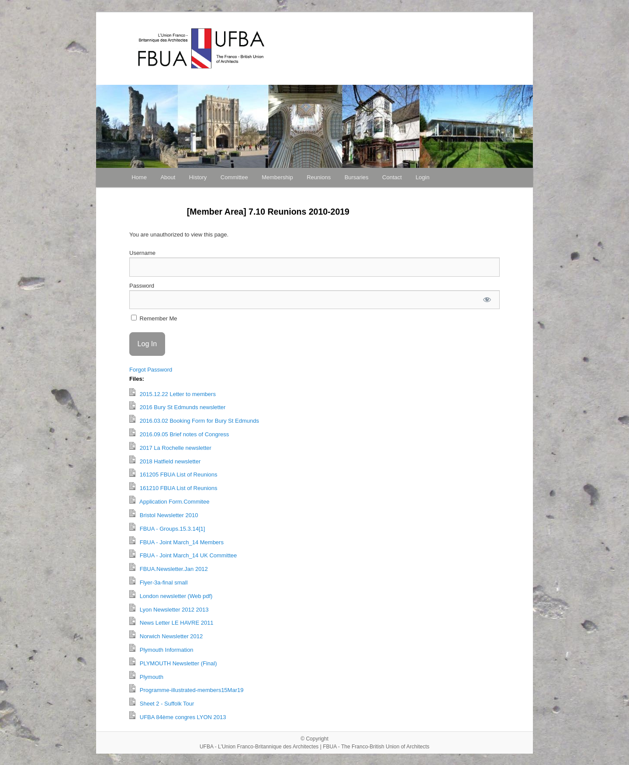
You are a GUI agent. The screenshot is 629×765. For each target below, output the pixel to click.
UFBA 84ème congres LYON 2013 (177, 715)
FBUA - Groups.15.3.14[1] (167, 527)
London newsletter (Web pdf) (170, 594)
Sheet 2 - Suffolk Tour (161, 702)
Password (141, 285)
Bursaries (357, 177)
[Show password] (487, 299)
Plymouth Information (161, 648)
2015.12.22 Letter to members (172, 392)
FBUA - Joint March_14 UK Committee (183, 554)
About (167, 177)
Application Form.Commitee (169, 500)
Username (142, 253)
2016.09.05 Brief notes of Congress (179, 433)
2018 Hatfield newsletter (164, 460)
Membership (277, 177)
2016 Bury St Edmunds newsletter (177, 405)
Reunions (319, 177)
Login (422, 177)
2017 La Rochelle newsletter (170, 446)
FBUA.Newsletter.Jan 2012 (168, 567)
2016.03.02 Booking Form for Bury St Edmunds (194, 419)
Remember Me (154, 318)
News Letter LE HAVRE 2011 (171, 621)
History (198, 177)
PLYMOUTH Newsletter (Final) (173, 662)
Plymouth (146, 675)
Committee (234, 177)
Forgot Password (150, 369)
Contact (392, 177)
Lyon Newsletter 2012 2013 (169, 608)
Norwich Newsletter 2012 (166, 635)
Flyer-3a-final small (158, 581)
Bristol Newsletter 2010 (163, 513)
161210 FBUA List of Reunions (173, 486)
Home (139, 177)
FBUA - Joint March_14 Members (176, 541)
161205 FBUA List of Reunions (173, 473)
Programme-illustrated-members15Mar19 (186, 688)
